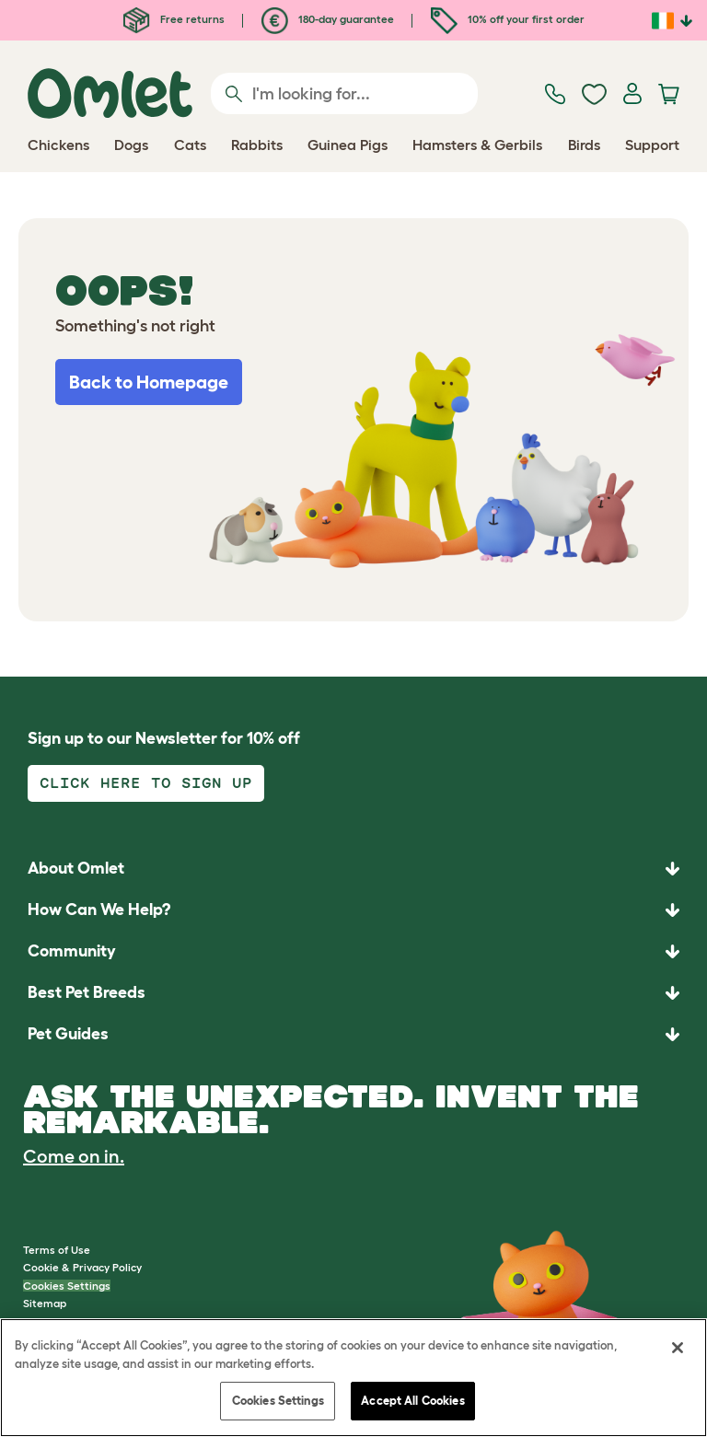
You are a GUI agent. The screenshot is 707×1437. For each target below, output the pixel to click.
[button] (353, 1034)
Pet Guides (68, 1034)
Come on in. (73, 1156)
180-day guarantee (327, 19)
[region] (353, 1377)
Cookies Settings (66, 1286)
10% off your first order (508, 19)
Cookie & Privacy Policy (82, 1267)
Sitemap (44, 1303)
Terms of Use (56, 1250)
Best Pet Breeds (86, 992)
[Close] (677, 1347)
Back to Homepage (148, 382)
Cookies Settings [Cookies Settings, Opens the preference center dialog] (278, 1401)
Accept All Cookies (412, 1401)
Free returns (174, 19)
